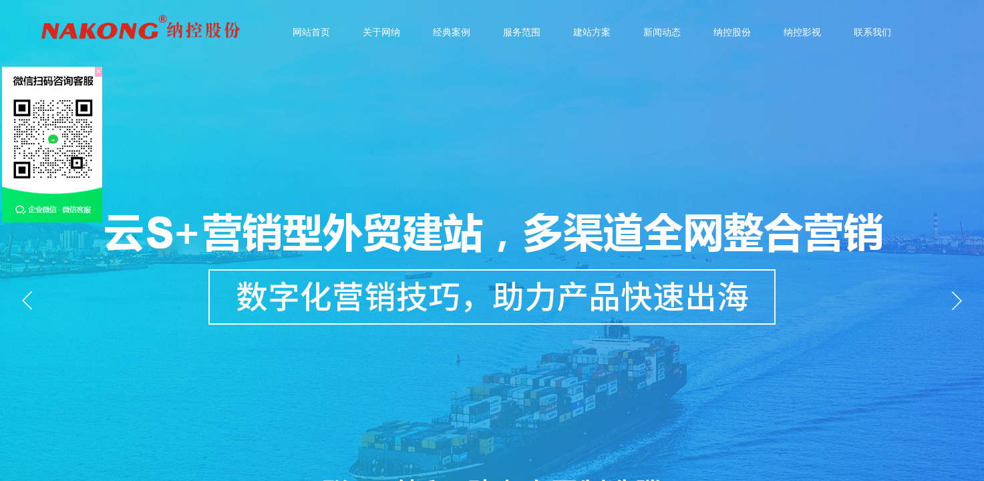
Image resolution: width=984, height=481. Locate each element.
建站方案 (592, 32)
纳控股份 (732, 32)
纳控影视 (802, 32)
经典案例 (451, 32)
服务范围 (521, 32)
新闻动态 (662, 32)
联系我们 (872, 32)
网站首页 (311, 32)
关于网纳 (381, 32)
